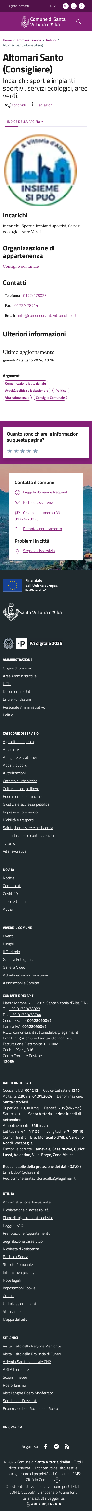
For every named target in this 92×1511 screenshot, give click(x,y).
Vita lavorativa (14, 851)
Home (7, 39)
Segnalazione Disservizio (23, 1241)
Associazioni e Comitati (21, 983)
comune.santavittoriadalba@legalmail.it (45, 1032)
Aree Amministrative (20, 676)
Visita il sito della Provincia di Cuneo (32, 1354)
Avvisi (8, 909)
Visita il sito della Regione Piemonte (32, 1346)
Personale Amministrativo (24, 707)
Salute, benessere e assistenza (28, 828)
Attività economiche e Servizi (26, 975)
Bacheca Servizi (15, 1257)
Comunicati (12, 886)
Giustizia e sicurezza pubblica (26, 804)
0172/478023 (35, 295)
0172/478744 (26, 305)
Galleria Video (14, 967)
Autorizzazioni (14, 773)
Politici (51, 39)
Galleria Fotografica (18, 959)
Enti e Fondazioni (17, 699)
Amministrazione (28, 39)
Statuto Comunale (18, 1264)
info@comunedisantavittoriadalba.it (47, 315)
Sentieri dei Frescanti (20, 1401)
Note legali (12, 1280)
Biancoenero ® (49, 1492)
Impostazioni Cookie (19, 1288)
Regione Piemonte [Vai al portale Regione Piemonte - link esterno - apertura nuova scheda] (18, 6)
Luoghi (8, 944)
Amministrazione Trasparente (27, 1202)
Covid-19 (10, 893)
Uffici (7, 684)
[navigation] (10, 21)
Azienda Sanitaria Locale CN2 (27, 1362)
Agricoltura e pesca (18, 742)
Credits (8, 1296)
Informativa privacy (18, 1272)
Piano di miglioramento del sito (28, 1218)
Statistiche (12, 1311)
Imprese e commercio (20, 812)
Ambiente (11, 749)
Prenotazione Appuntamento (26, 1233)
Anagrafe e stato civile (21, 757)
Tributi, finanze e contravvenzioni (29, 835)
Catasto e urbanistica (20, 781)
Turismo (9, 843)
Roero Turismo (14, 1385)
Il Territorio (11, 952)
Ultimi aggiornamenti (20, 1303)
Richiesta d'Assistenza (21, 1249)
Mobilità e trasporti (18, 820)
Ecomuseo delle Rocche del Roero (30, 1408)
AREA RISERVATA (43, 1504)
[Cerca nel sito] (79, 22)
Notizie (8, 878)
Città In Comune (39, 1479)
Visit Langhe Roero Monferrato (28, 1393)
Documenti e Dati (17, 691)
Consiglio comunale (21, 266)
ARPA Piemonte (16, 1369)
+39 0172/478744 (25, 1015)
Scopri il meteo (15, 1377)
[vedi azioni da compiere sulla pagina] (40, 105)
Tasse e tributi (14, 901)
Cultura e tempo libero (21, 788)
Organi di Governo (17, 668)
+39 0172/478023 (24, 1009)
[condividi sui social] (14, 105)
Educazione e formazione (23, 796)
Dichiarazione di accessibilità (26, 1210)
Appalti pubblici (15, 765)
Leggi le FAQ (13, 1225)
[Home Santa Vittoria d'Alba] (43, 22)
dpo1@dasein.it (26, 1172)
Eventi (8, 936)
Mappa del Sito (15, 1319)
